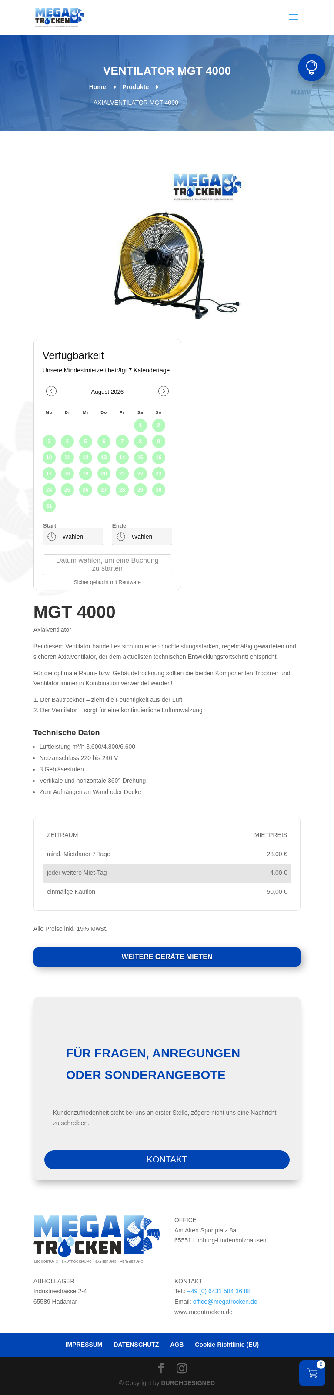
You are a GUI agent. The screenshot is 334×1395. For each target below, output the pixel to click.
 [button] (311, 67)
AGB (177, 1344)
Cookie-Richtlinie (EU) (227, 1344)
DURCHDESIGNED (188, 1382)
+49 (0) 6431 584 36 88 (218, 1291)
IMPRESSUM (84, 1344)
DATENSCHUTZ (136, 1344)
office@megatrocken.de (225, 1301)
